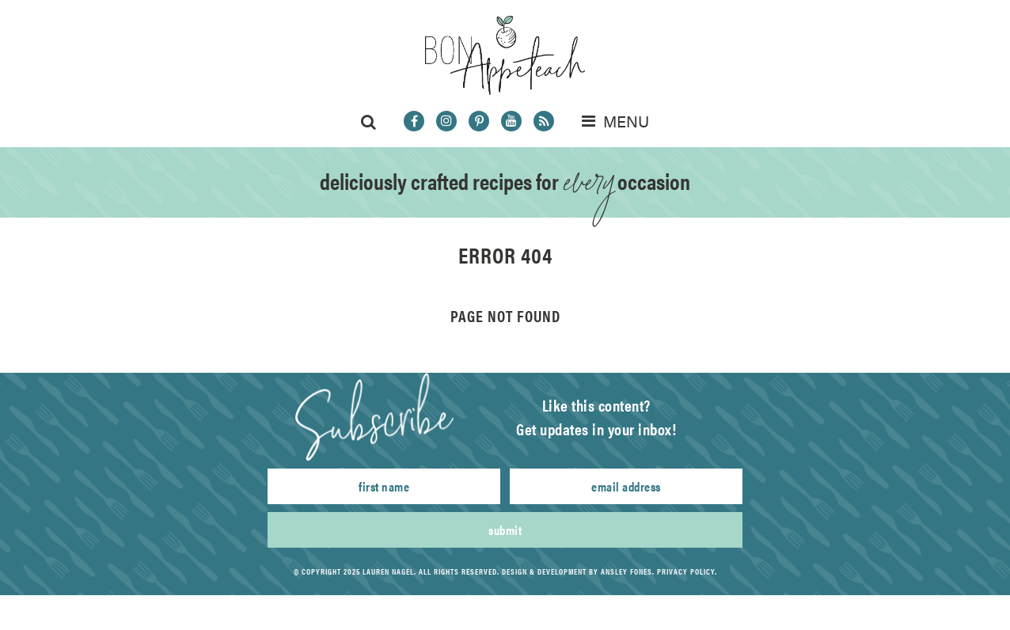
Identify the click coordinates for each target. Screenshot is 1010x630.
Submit (505, 530)
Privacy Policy (686, 571)
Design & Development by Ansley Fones (577, 571)
